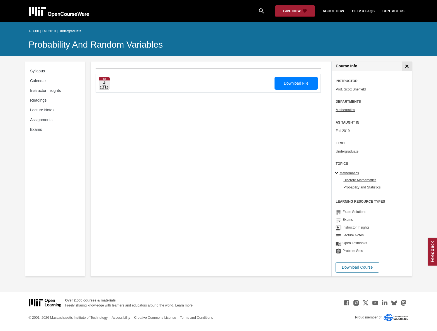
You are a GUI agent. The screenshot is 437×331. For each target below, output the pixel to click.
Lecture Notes (42, 110)
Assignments (41, 119)
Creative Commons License (155, 318)
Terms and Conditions (196, 318)
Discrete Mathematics (359, 180)
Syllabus (37, 71)
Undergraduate (347, 151)
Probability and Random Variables (96, 45)
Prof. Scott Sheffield (351, 89)
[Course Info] (407, 66)
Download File (296, 83)
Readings (38, 100)
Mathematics (345, 110)
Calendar (38, 81)
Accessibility (120, 318)
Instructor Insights (45, 90)
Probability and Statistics (361, 187)
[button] (357, 267)
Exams (36, 129)
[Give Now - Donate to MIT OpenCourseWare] (295, 11)
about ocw (333, 11)
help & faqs (363, 11)
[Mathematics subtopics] (337, 173)
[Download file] (104, 83)
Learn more (184, 305)
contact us (393, 11)
